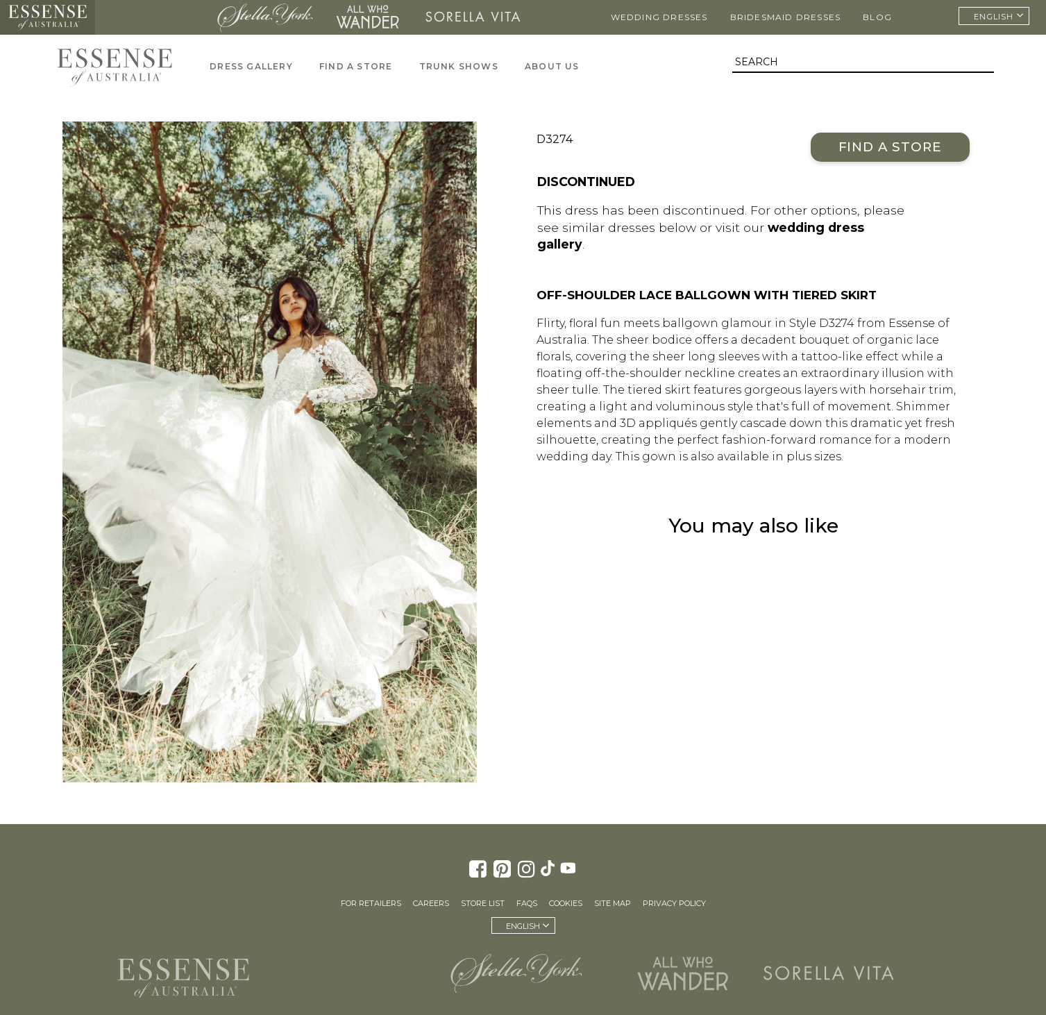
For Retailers (371, 903)
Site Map (612, 903)
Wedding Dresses (659, 17)
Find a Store (890, 147)
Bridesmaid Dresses (785, 17)
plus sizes (813, 456)
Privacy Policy (674, 903)
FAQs (526, 903)
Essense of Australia (47, 17)
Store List (483, 903)
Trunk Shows (458, 66)
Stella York (265, 17)
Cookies (565, 903)
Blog (877, 17)
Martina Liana (152, 17)
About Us (552, 66)
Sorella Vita (473, 17)
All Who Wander (367, 17)
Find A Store (355, 66)
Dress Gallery (251, 66)
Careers (431, 903)
